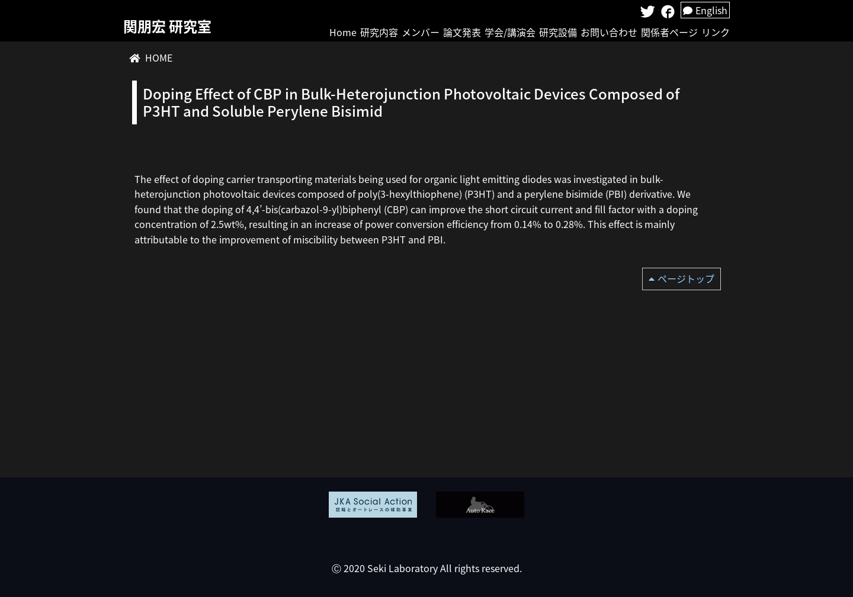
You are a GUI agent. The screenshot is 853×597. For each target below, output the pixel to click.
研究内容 (379, 32)
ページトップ (686, 278)
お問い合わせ (609, 32)
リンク (715, 32)
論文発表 (462, 32)
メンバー (421, 32)
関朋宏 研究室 (167, 26)
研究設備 (558, 32)
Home (343, 32)
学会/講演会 (510, 32)
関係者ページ (669, 32)
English (705, 10)
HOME (158, 57)
